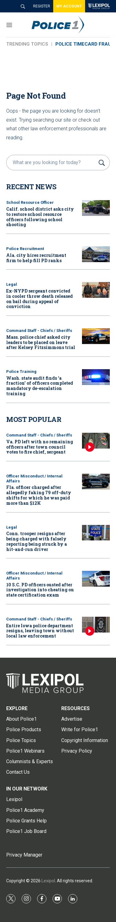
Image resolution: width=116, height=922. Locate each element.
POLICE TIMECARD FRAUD (84, 44)
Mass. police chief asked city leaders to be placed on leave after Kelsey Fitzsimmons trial (40, 342)
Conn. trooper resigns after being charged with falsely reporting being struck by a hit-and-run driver (36, 541)
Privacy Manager (24, 855)
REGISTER (41, 6)
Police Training (21, 371)
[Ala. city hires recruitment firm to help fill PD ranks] (96, 254)
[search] (51, 162)
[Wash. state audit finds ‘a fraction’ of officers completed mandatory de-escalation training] (96, 377)
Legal (11, 284)
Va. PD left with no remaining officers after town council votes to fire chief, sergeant (39, 447)
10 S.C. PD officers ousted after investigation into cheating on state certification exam (40, 590)
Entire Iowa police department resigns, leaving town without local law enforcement (40, 631)
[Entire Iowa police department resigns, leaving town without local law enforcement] (96, 625)
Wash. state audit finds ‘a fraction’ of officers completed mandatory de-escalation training (39, 385)
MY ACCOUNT (69, 6)
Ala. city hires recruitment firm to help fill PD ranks (36, 257)
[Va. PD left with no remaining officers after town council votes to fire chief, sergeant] (96, 441)
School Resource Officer (30, 202)
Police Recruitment (25, 248)
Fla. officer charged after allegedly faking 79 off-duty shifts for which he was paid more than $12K (38, 495)
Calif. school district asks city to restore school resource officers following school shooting (40, 216)
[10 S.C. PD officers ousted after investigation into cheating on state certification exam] (96, 579)
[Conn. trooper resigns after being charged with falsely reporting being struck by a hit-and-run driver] (96, 533)
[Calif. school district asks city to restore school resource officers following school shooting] (96, 208)
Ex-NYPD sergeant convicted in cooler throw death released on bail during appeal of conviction (39, 298)
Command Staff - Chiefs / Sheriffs (39, 330)
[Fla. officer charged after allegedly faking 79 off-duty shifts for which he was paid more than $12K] (96, 482)
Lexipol (48, 880)
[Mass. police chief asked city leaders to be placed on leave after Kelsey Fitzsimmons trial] (96, 336)
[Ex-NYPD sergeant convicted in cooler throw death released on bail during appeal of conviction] (96, 290)
